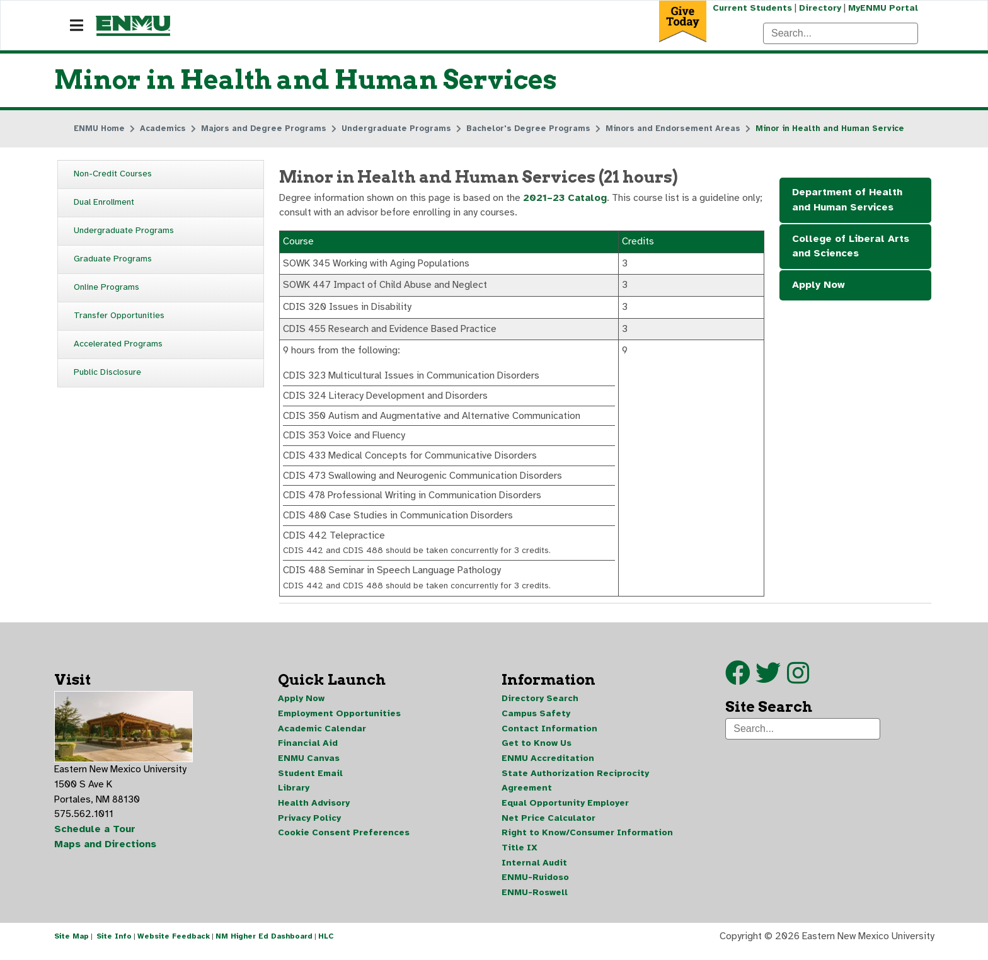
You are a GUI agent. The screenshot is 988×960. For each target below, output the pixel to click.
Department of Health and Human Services (847, 201)
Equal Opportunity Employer (565, 811)
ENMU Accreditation (548, 765)
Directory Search (540, 705)
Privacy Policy (309, 826)
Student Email (310, 780)
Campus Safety (536, 720)
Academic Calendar (322, 735)
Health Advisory (314, 811)
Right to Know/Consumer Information (587, 841)
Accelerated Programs (118, 344)
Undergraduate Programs (124, 231)
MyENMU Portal (883, 8)
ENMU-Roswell (535, 901)
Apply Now (818, 286)
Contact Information (549, 735)
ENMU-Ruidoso (535, 886)
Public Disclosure (107, 372)
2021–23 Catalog (566, 199)
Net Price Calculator (548, 826)
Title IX (519, 856)
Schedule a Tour (95, 837)
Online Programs (106, 287)
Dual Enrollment (104, 202)
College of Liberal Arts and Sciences (850, 247)
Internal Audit (534, 871)
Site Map (71, 946)
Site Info (114, 946)
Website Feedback (173, 946)
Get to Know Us (537, 750)
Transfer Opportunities (119, 316)
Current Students (751, 8)
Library (293, 796)
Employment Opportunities (339, 720)
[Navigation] (76, 26)
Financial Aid (308, 750)
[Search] (840, 33)
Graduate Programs (113, 259)
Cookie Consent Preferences (344, 841)
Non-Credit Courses (113, 174)
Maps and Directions (106, 852)
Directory (819, 8)
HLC (326, 946)
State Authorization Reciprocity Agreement (575, 788)
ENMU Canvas (309, 765)
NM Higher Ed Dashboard (264, 946)
